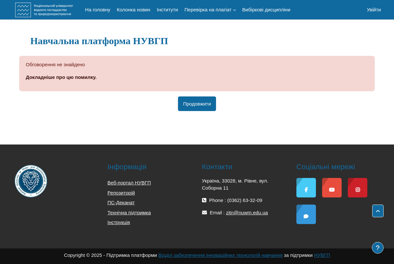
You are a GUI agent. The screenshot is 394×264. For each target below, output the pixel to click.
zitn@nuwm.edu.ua (247, 212)
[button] (378, 211)
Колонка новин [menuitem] (133, 9)
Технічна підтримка (129, 212)
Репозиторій (121, 192)
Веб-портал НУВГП (129, 182)
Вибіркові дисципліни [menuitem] (266, 9)
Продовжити (197, 104)
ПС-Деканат (121, 202)
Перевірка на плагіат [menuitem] (208, 9)
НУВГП (322, 255)
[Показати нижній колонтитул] (378, 248)
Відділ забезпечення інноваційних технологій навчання (220, 255)
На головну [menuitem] (98, 9)
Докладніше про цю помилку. (61, 77)
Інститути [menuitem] (167, 9)
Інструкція (118, 222)
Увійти (374, 9)
